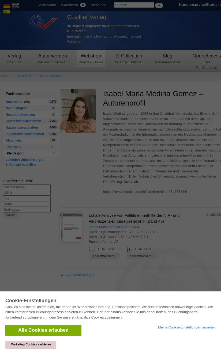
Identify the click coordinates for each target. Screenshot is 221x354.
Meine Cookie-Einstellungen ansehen (187, 327)
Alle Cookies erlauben (43, 330)
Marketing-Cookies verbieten (31, 344)
